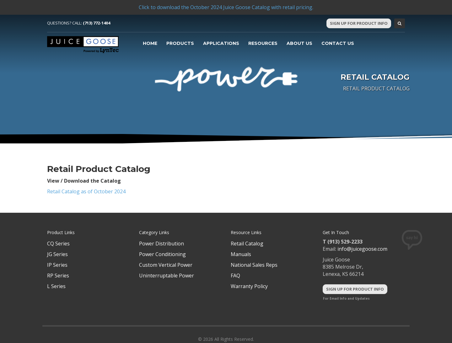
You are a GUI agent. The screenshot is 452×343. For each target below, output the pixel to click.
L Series (56, 286)
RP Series (58, 275)
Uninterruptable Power (166, 275)
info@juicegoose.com (362, 248)
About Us (299, 43)
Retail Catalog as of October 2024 (86, 191)
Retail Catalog (247, 243)
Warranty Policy (249, 286)
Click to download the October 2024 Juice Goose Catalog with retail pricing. (226, 7)
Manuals (241, 254)
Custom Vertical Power (165, 264)
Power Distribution (161, 243)
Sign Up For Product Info (359, 23)
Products (180, 43)
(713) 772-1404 (96, 23)
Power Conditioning (162, 254)
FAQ (235, 275)
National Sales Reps (254, 264)
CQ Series (58, 243)
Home (150, 43)
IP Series (57, 264)
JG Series (57, 254)
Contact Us (337, 43)
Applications (221, 43)
